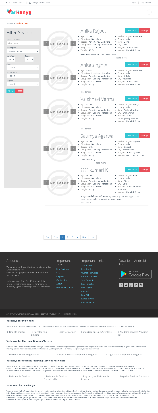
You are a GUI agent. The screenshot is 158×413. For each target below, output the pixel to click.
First (48, 237)
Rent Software (87, 302)
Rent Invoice (87, 269)
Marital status (11, 72)
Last (93, 237)
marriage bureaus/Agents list (97, 331)
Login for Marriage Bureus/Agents (125, 354)
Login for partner (67, 331)
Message (144, 30)
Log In (133, 2)
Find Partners (62, 269)
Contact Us (61, 280)
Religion (9, 80)
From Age (10, 56)
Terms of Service (69, 314)
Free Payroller (87, 283)
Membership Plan (64, 287)
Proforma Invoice (89, 276)
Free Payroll (86, 287)
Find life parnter (17, 331)
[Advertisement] (22, 141)
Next (84, 237)
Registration (146, 2)
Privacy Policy (54, 314)
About (59, 283)
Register (60, 276)
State (8, 64)
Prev (56, 237)
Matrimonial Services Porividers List (55, 378)
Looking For (11, 47)
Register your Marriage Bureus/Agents (77, 354)
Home (9, 23)
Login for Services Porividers (134, 376)
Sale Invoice (86, 265)
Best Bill (85, 295)
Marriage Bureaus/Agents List (24, 354)
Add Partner (131, 30)
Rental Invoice (87, 298)
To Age (27, 56)
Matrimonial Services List (21, 376)
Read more (121, 57)
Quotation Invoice (89, 272)
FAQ (58, 272)
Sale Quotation (88, 280)
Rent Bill (85, 291)
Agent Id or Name (13, 39)
